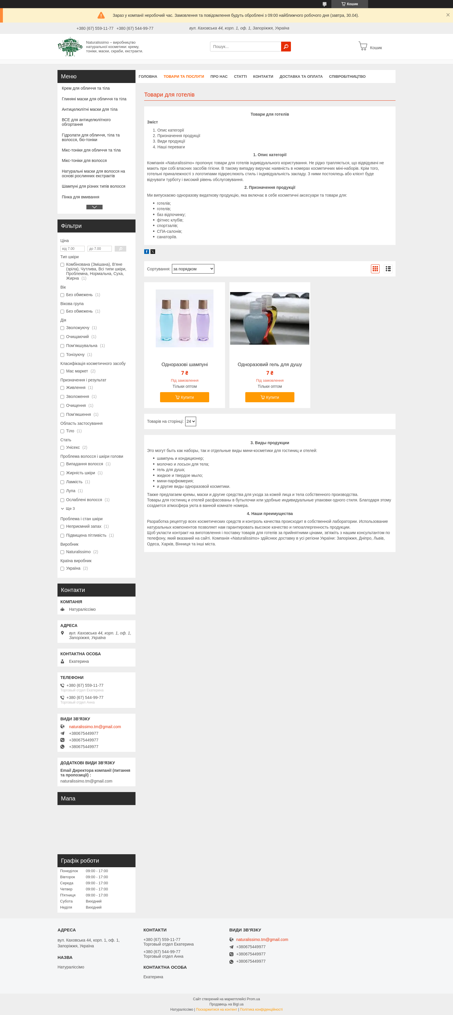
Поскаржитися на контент (216, 1009)
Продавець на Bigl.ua (226, 1004)
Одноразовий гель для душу (270, 364)
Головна (148, 76)
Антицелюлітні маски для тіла (90, 109)
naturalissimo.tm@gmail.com (95, 726)
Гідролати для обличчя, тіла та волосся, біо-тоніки (91, 137)
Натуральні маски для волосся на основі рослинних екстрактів (93, 173)
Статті (240, 76)
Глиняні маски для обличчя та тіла (94, 99)
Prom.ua (253, 999)
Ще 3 (70, 508)
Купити (187, 397)
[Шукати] (286, 46)
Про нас (218, 76)
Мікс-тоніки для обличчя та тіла (91, 150)
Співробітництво (347, 76)
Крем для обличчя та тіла (86, 88)
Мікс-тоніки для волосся (84, 160)
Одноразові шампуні (184, 364)
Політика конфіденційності (261, 1009)
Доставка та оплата (301, 76)
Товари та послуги (184, 76)
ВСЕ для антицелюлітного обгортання (86, 122)
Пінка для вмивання (80, 197)
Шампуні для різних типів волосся (93, 186)
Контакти (263, 76)
